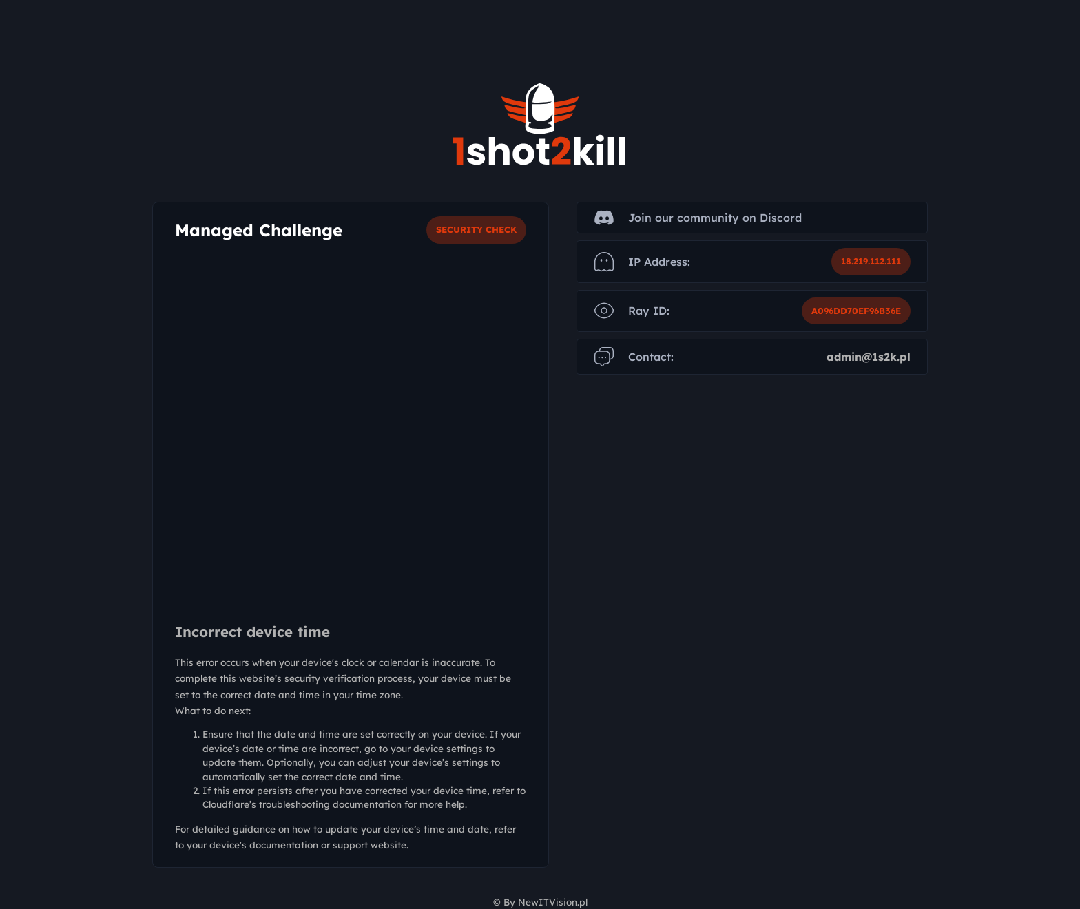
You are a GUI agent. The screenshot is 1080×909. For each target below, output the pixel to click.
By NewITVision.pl (545, 902)
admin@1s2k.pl (869, 357)
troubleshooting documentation (330, 804)
